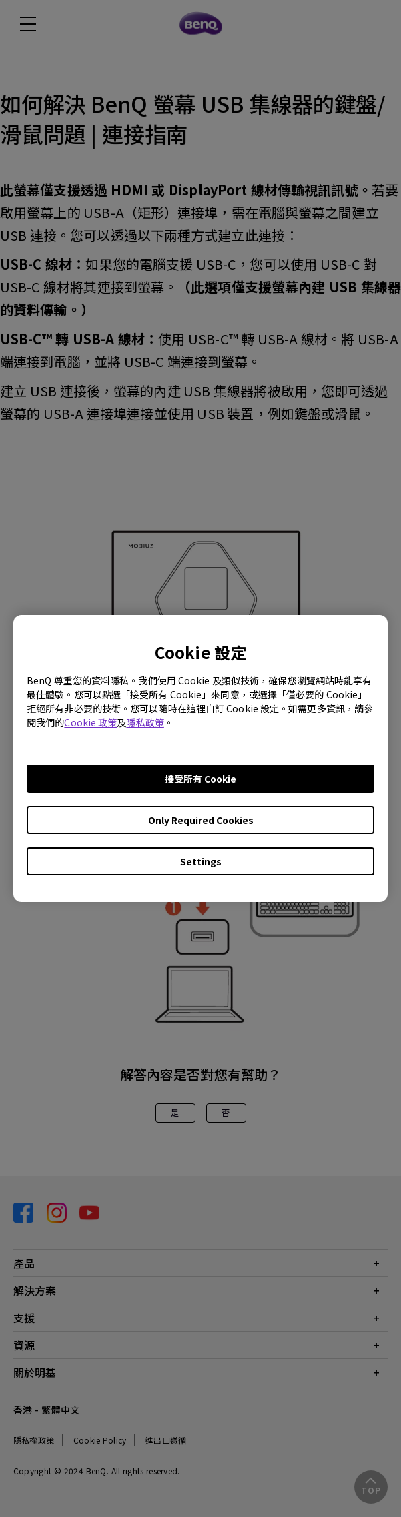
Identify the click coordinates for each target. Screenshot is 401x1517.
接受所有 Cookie (200, 778)
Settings (201, 861)
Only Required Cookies (201, 820)
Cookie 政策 (90, 722)
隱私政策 (144, 722)
